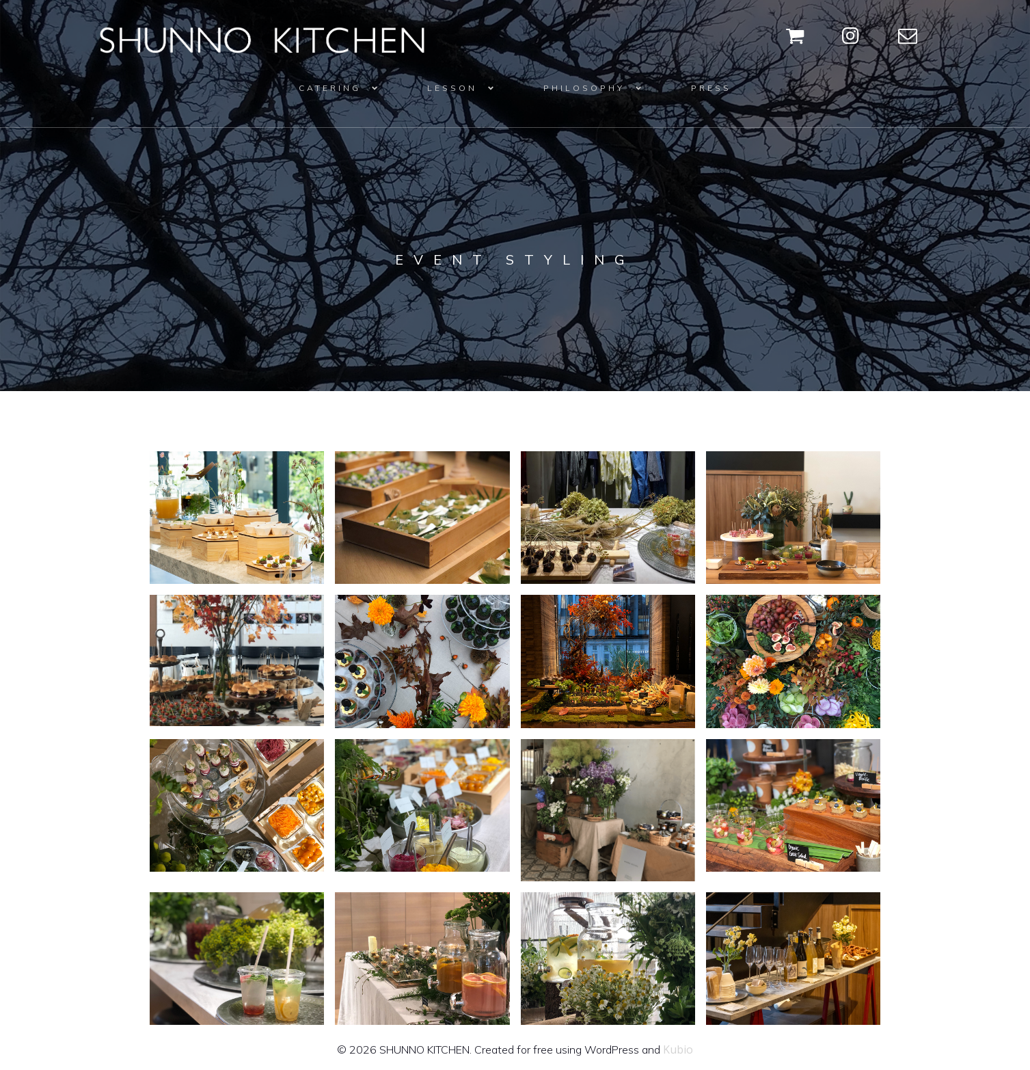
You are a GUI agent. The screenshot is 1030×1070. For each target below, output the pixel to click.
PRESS (711, 88)
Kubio (678, 1049)
